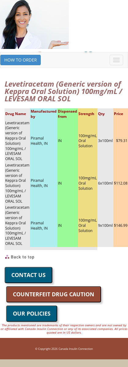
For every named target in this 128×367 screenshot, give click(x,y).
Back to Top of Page (20, 257)
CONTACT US (28, 275)
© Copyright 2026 (46, 349)
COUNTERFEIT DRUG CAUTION (53, 294)
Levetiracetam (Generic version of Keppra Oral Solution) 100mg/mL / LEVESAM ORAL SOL (17, 141)
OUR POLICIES (32, 313)
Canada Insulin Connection (75, 349)
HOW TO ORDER (20, 60)
